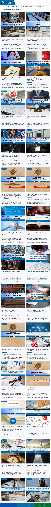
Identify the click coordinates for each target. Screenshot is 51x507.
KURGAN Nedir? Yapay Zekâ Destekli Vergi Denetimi (12, 272)
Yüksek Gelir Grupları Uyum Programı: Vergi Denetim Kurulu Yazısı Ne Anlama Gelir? (38, 79)
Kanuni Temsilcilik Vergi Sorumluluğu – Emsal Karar (37, 194)
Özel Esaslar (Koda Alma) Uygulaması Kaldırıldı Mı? (38, 272)
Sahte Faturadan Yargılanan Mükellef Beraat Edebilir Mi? (38, 466)
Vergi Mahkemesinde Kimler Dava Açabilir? (36, 117)
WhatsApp (42, 505)
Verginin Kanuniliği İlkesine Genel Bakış (36, 233)
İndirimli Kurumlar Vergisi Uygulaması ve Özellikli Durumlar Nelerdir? (38, 349)
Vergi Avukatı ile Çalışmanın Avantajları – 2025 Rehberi (10, 311)
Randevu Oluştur (25, 505)
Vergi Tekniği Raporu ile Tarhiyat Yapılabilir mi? (11, 117)
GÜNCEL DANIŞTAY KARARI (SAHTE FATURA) (11, 349)
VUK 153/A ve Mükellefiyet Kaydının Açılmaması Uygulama (37, 156)
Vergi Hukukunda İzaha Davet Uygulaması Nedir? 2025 (35, 311)
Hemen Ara (8, 505)
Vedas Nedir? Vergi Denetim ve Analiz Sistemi (13, 233)
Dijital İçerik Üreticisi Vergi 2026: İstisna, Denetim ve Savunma (11, 156)
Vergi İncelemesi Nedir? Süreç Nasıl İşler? (12, 78)
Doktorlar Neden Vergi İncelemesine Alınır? (12, 388)
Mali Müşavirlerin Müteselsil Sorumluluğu (34, 388)
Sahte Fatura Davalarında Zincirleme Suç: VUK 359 (12, 39)
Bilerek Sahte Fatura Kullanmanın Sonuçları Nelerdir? (36, 39)
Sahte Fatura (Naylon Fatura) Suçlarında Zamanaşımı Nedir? (11, 466)
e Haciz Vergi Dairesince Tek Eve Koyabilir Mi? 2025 (36, 427)
